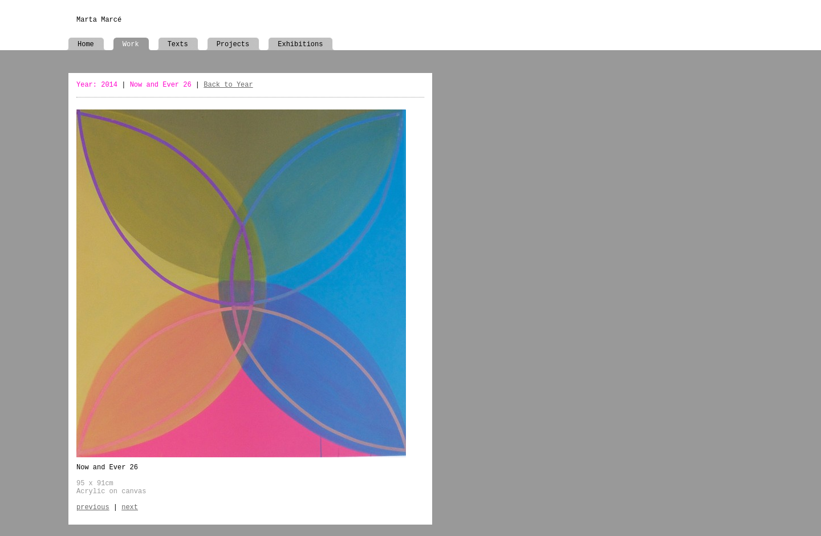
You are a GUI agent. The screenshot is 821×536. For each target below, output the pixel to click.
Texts (178, 44)
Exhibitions (300, 44)
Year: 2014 (96, 85)
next (129, 507)
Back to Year (228, 85)
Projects (233, 44)
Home (86, 44)
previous (92, 507)
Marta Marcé (98, 20)
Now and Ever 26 (161, 85)
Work (131, 44)
